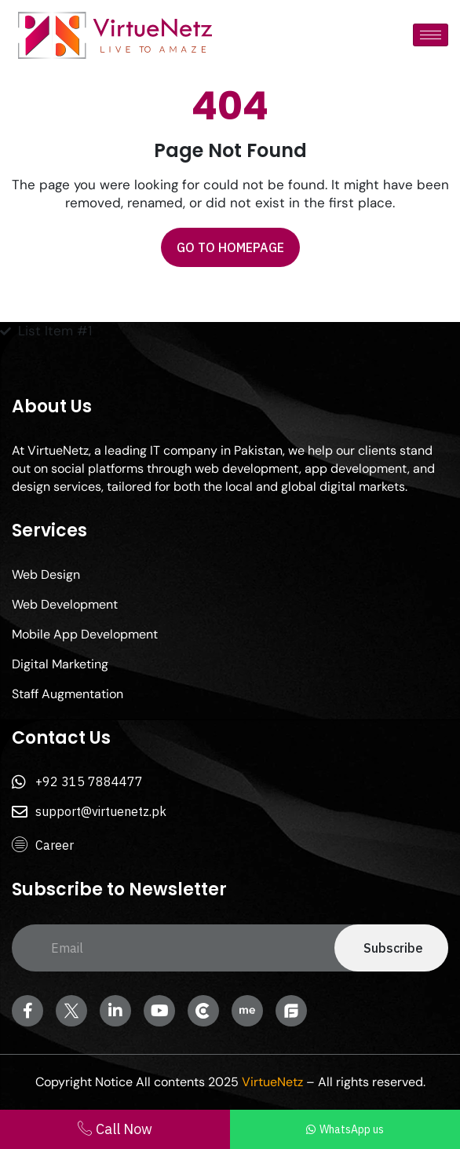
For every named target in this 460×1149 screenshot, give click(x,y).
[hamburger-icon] (430, 35)
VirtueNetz (272, 1082)
